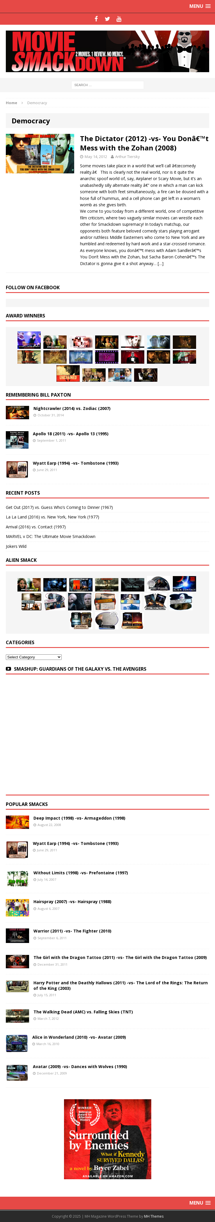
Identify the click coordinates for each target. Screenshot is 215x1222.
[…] (161, 263)
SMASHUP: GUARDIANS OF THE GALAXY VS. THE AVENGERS (80, 669)
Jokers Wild (16, 546)
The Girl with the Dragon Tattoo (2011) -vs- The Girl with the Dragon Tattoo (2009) (120, 957)
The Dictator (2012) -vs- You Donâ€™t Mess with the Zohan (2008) (144, 143)
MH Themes (154, 1216)
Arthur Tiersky (127, 156)
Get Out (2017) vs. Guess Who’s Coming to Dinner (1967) (59, 507)
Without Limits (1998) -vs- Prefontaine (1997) (80, 872)
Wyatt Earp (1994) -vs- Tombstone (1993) (76, 463)
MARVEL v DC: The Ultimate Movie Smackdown (50, 536)
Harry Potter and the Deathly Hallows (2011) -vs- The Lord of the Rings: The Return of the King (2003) (120, 985)
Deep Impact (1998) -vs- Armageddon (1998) (79, 818)
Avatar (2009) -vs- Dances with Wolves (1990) (80, 1066)
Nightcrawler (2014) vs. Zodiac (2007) (72, 408)
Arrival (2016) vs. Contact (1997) (36, 527)
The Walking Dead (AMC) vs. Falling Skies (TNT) (83, 1012)
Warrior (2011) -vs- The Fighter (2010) (72, 931)
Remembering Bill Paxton (38, 395)
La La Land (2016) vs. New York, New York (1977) (52, 517)
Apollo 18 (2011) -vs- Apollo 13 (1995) (71, 433)
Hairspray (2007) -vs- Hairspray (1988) (72, 901)
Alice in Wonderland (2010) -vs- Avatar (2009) (79, 1037)
